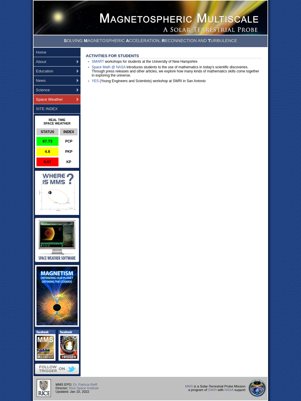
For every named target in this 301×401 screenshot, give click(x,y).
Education (44, 71)
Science (43, 90)
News (41, 80)
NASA (229, 390)
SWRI (212, 390)
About (41, 61)
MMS (189, 386)
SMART (98, 61)
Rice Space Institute (84, 388)
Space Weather (49, 99)
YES (95, 81)
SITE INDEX (47, 109)
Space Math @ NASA (109, 67)
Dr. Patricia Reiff (85, 384)
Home (41, 52)
